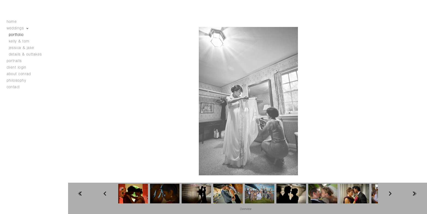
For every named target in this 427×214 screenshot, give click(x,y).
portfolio (16, 34)
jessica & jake (21, 47)
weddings (18, 28)
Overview (245, 209)
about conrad (19, 74)
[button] (245, 208)
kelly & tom (19, 41)
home (12, 21)
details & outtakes (25, 54)
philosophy (16, 80)
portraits (14, 61)
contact (13, 87)
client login (16, 67)
